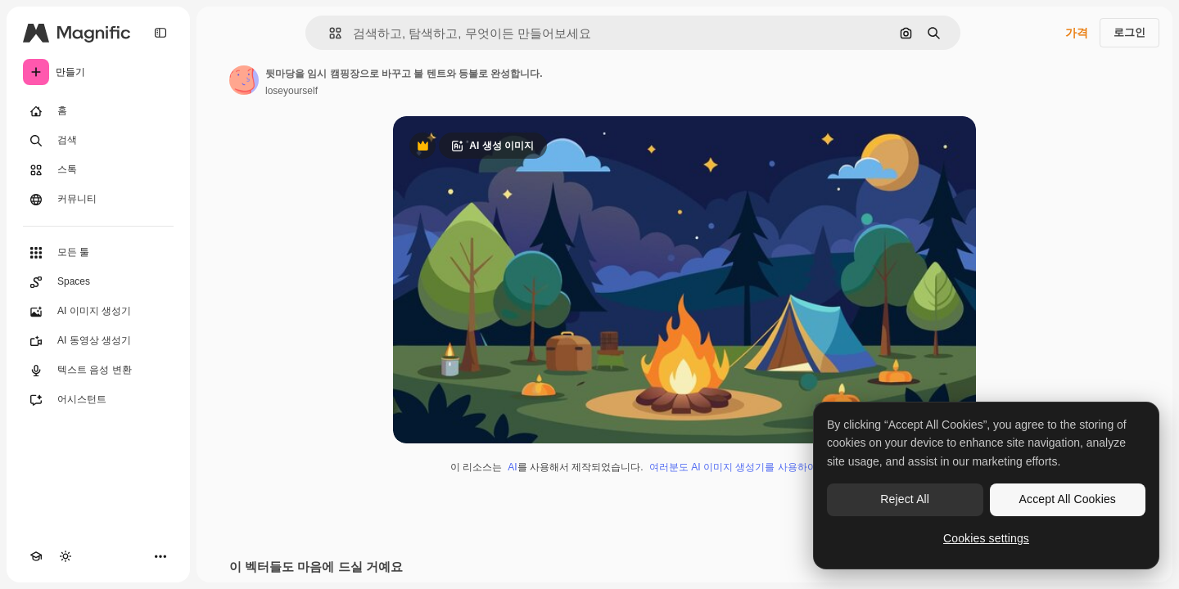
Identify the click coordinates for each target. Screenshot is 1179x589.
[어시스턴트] (98, 400)
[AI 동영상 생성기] (98, 341)
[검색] (98, 141)
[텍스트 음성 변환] (98, 370)
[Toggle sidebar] (160, 33)
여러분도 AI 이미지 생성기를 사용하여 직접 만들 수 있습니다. (784, 467)
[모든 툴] (98, 253)
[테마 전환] (65, 556)
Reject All (904, 499)
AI (512, 467)
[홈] (98, 111)
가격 (1076, 32)
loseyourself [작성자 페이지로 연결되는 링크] (291, 91)
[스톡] (98, 170)
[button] (328, 33)
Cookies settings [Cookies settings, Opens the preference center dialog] (986, 538)
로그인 (1129, 32)
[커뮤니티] (98, 200)
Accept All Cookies (1067, 499)
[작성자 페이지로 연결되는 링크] (244, 80)
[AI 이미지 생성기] (98, 312)
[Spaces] (98, 282)
